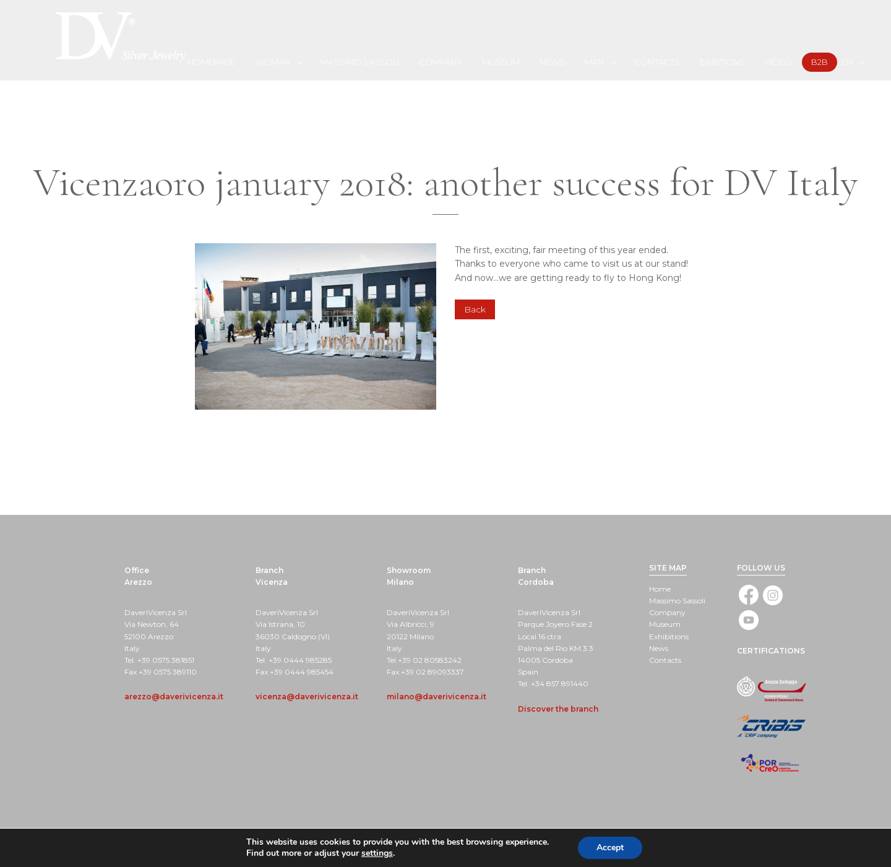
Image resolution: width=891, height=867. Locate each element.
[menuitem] (212, 61)
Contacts (657, 62)
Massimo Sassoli (360, 62)
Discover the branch (558, 709)
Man (594, 62)
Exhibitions (669, 636)
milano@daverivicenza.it (436, 696)
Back (475, 309)
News (552, 62)
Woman (272, 62)
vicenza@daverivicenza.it (307, 696)
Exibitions (722, 62)
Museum (501, 62)
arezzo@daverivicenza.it (173, 696)
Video (778, 62)
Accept (610, 847)
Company (440, 62)
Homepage (211, 62)
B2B (819, 62)
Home (660, 588)
